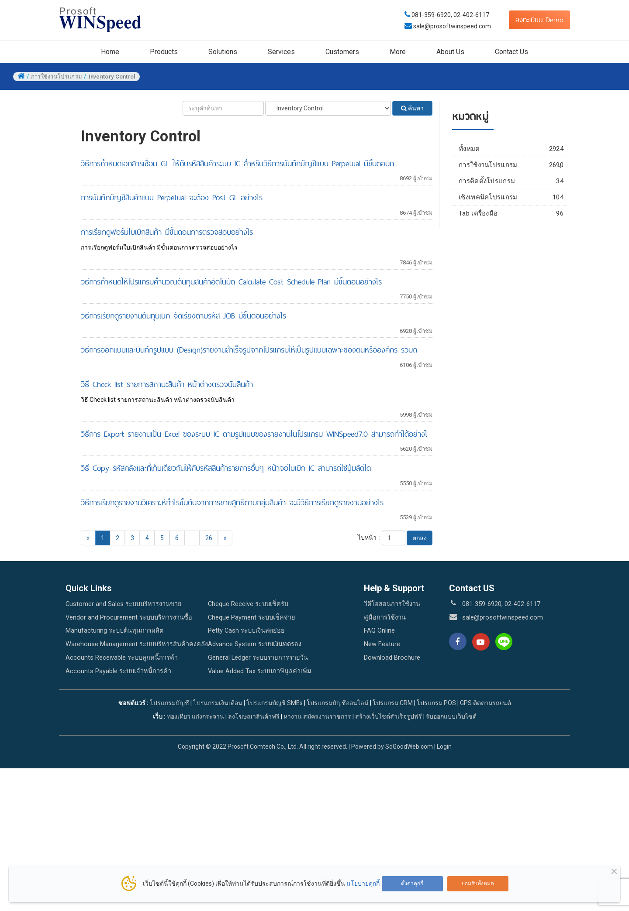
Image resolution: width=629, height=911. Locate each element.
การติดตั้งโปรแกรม (511, 231)
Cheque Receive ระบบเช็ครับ (248, 604)
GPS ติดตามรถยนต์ (485, 702)
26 (208, 537)
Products (164, 52)
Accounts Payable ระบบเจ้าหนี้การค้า (118, 671)
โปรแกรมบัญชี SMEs (274, 702)
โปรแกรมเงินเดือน (217, 702)
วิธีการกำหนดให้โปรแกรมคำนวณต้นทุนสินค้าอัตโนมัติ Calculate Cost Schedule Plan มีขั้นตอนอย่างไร (231, 281)
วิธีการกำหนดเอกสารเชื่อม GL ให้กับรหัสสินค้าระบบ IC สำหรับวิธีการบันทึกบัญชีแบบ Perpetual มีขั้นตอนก (237, 163)
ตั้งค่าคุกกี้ (412, 883)
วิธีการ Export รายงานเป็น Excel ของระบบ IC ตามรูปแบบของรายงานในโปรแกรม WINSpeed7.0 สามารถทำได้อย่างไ (254, 434)
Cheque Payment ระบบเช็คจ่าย (251, 617)
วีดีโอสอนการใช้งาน (392, 604)
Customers (342, 52)
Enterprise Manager (514, 177)
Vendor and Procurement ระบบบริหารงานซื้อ (129, 617)
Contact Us (511, 52)
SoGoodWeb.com (409, 746)
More (398, 52)
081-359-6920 (431, 14)
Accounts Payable (514, 193)
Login (444, 746)
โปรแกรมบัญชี (169, 702)
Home (110, 52)
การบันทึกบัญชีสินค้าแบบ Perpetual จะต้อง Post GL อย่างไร (172, 197)
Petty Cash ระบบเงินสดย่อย (246, 630)
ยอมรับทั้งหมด (478, 883)
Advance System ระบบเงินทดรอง (254, 644)
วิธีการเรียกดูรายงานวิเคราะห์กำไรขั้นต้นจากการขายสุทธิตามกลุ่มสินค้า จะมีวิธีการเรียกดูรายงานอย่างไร (232, 502)
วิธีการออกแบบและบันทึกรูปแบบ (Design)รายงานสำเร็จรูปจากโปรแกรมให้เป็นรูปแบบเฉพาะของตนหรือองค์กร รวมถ (249, 349)
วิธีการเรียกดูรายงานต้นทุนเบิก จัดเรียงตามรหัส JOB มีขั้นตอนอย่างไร (183, 315)
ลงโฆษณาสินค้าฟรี (254, 716)
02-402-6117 (471, 14)
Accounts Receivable (514, 209)
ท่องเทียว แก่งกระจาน (195, 716)
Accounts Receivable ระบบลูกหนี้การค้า (122, 657)
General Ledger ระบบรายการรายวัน (258, 657)
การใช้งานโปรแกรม (511, 165)
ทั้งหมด (511, 149)
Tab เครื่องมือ (511, 263)
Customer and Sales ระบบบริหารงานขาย (124, 604)
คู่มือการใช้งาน (385, 617)
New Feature (382, 644)
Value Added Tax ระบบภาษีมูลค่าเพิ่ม (259, 671)
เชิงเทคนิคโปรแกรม (511, 247)
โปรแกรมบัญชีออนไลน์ (338, 702)
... (192, 537)
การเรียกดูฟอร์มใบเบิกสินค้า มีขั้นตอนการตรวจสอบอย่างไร (167, 232)
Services (281, 52)
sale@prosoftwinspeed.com (451, 26)
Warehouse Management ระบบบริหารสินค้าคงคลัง (137, 644)
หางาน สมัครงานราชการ (317, 716)
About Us (450, 52)
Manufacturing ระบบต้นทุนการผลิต (114, 630)
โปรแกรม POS (436, 702)
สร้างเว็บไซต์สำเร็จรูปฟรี (388, 716)
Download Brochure (392, 657)
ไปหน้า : (369, 537)
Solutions (222, 52)
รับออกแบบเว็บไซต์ (451, 716)
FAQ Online (379, 630)
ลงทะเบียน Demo (539, 20)
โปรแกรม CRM (393, 702)
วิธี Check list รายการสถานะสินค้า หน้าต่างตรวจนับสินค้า (167, 384)
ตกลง (419, 537)
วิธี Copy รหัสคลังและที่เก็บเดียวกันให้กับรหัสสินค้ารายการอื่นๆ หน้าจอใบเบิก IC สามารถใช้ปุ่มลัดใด (226, 468)
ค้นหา (412, 108)
